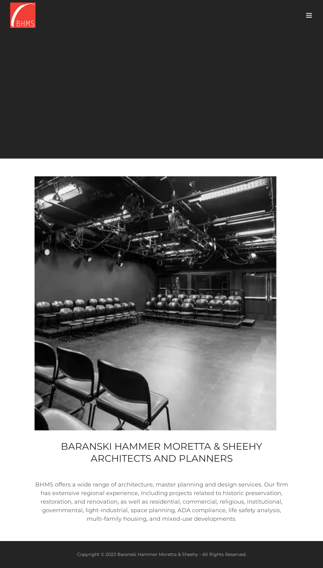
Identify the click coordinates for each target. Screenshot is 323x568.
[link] (23, 15)
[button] (309, 15)
